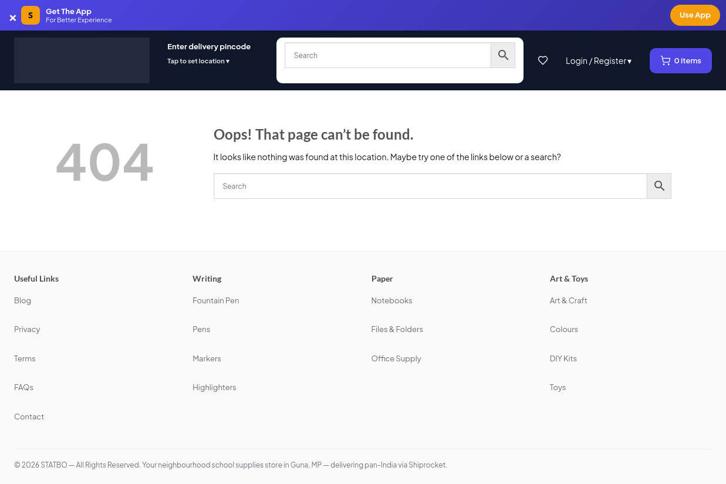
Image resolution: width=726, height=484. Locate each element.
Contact (29, 416)
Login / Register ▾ (599, 60)
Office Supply (396, 358)
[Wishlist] (543, 60)
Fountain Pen (216, 300)
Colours (564, 329)
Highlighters (214, 387)
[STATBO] (82, 60)
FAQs (23, 387)
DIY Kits (563, 358)
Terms (25, 358)
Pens (201, 329)
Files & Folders (398, 329)
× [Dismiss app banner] (13, 15)
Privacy (27, 329)
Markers (207, 358)
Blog (22, 300)
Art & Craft (568, 300)
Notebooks (392, 300)
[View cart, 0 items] (681, 60)
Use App (695, 14)
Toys (558, 387)
